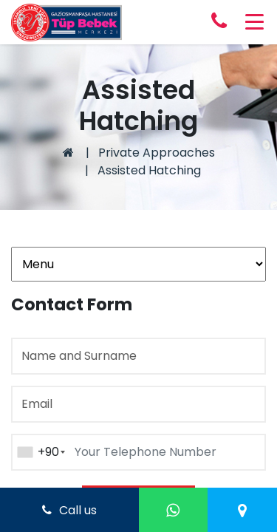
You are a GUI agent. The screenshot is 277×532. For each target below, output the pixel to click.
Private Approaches (156, 152)
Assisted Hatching (149, 170)
